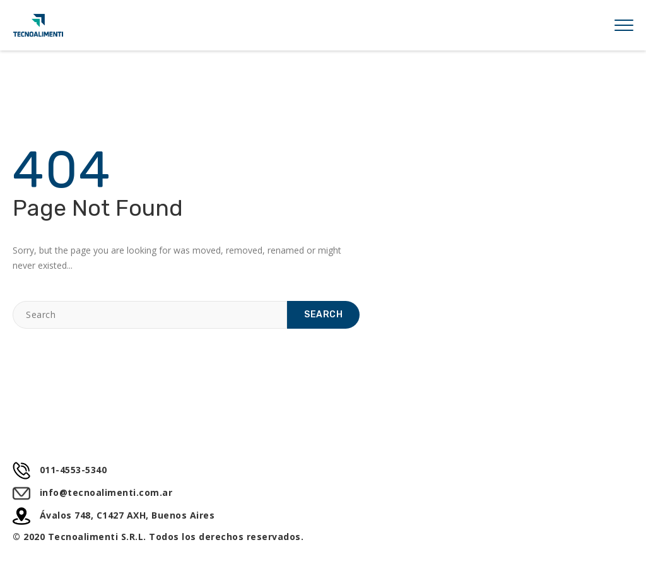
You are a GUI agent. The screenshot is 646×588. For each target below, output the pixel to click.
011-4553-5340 (60, 470)
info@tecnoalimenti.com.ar (92, 492)
